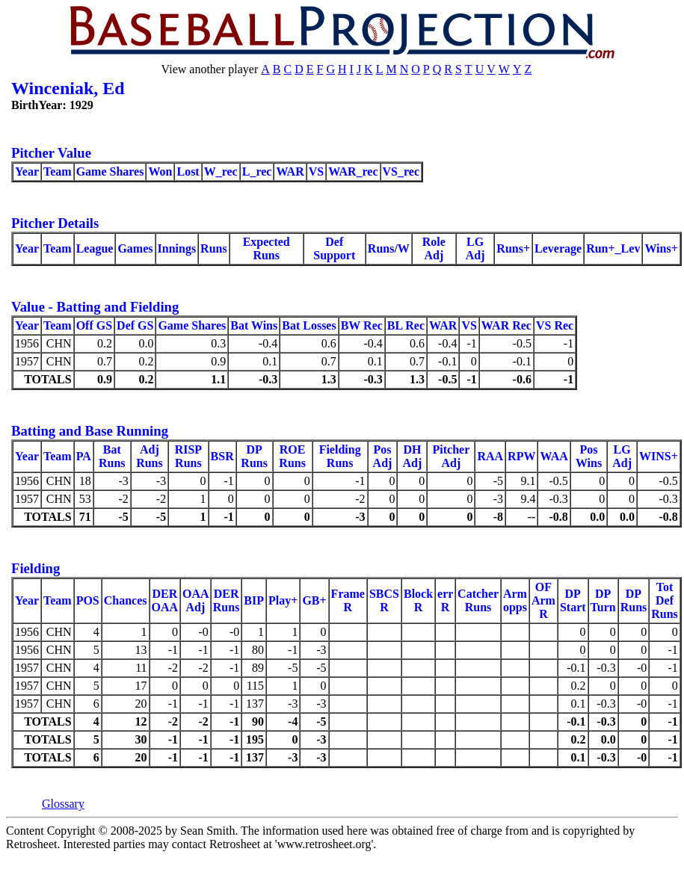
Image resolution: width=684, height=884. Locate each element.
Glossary (63, 803)
